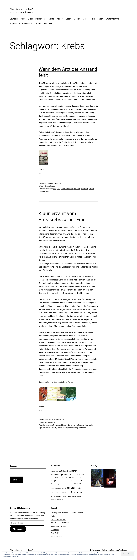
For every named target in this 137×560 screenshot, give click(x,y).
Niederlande (88, 425)
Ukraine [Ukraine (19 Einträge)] (69, 496)
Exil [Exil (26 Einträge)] (73, 478)
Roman (59, 428)
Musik (85, 19)
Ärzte (58, 189)
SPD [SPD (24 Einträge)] (52, 496)
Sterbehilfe (82, 428)
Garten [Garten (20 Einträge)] (69, 481)
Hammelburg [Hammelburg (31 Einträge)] (55, 484)
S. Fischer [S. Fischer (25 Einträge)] (82, 493)
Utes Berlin (55, 533)
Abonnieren (18, 529)
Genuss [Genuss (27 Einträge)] (73, 481)
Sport (101, 19)
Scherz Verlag (73, 428)
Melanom (46, 191)
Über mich (47, 23)
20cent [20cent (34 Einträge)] (53, 471)
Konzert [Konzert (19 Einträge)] (52, 488)
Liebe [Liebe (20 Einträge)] (63, 488)
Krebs (41, 191)
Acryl (23, 19)
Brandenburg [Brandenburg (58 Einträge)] (56, 474)
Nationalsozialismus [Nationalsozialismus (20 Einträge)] (56, 493)
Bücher (38, 19)
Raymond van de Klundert (47, 428)
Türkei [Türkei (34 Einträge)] (59, 496)
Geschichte (49, 19)
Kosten (91, 189)
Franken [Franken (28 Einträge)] (76, 478)
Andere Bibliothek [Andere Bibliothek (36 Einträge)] (62, 471)
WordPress (122, 550)
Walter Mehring (112, 19)
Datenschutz (27, 23)
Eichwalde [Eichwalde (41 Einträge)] (68, 478)
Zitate (38, 23)
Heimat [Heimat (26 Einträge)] (66, 484)
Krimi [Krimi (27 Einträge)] (56, 488)
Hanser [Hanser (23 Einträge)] (61, 484)
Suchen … (13, 466)
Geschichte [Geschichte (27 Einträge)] (79, 481)
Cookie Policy (15, 556)
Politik (93, 19)
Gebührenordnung (67, 189)
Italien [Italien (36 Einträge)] (76, 484)
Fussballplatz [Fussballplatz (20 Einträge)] (64, 481)
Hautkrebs (84, 189)
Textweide (54, 530)
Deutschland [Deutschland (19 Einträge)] (78, 475)
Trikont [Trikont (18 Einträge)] (55, 496)
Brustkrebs (57, 425)
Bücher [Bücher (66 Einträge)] (65, 474)
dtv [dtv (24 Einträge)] (63, 478)
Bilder (30, 19)
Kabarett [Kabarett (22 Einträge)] (81, 484)
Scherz (65, 428)
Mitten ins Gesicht (77, 425)
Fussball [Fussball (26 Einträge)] (57, 481)
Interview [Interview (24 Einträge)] (71, 484)
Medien (77, 19)
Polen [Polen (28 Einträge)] (63, 493)
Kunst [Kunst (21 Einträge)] (59, 488)
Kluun (63, 425)
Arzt (54, 189)
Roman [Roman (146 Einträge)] (75, 492)
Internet (59, 19)
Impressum (15, 23)
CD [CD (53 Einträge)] (70, 474)
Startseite (14, 19)
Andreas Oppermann (22, 9)
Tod (88, 428)
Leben (68, 19)
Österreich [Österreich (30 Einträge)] (59, 499)
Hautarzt (77, 189)
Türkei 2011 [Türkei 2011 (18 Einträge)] (64, 496)
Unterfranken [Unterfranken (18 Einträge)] (75, 496)
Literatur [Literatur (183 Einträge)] (70, 487)
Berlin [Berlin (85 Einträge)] (74, 471)
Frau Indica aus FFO (58, 519)
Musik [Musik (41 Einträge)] (78, 488)
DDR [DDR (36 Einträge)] (73, 475)
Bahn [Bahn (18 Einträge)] (69, 471)
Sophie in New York (58, 526)
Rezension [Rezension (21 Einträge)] (67, 493)
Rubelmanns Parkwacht (60, 523)
